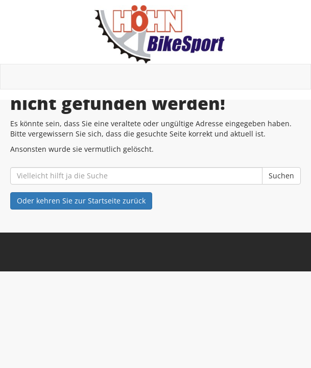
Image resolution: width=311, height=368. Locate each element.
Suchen (281, 175)
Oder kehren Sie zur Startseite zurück (81, 200)
